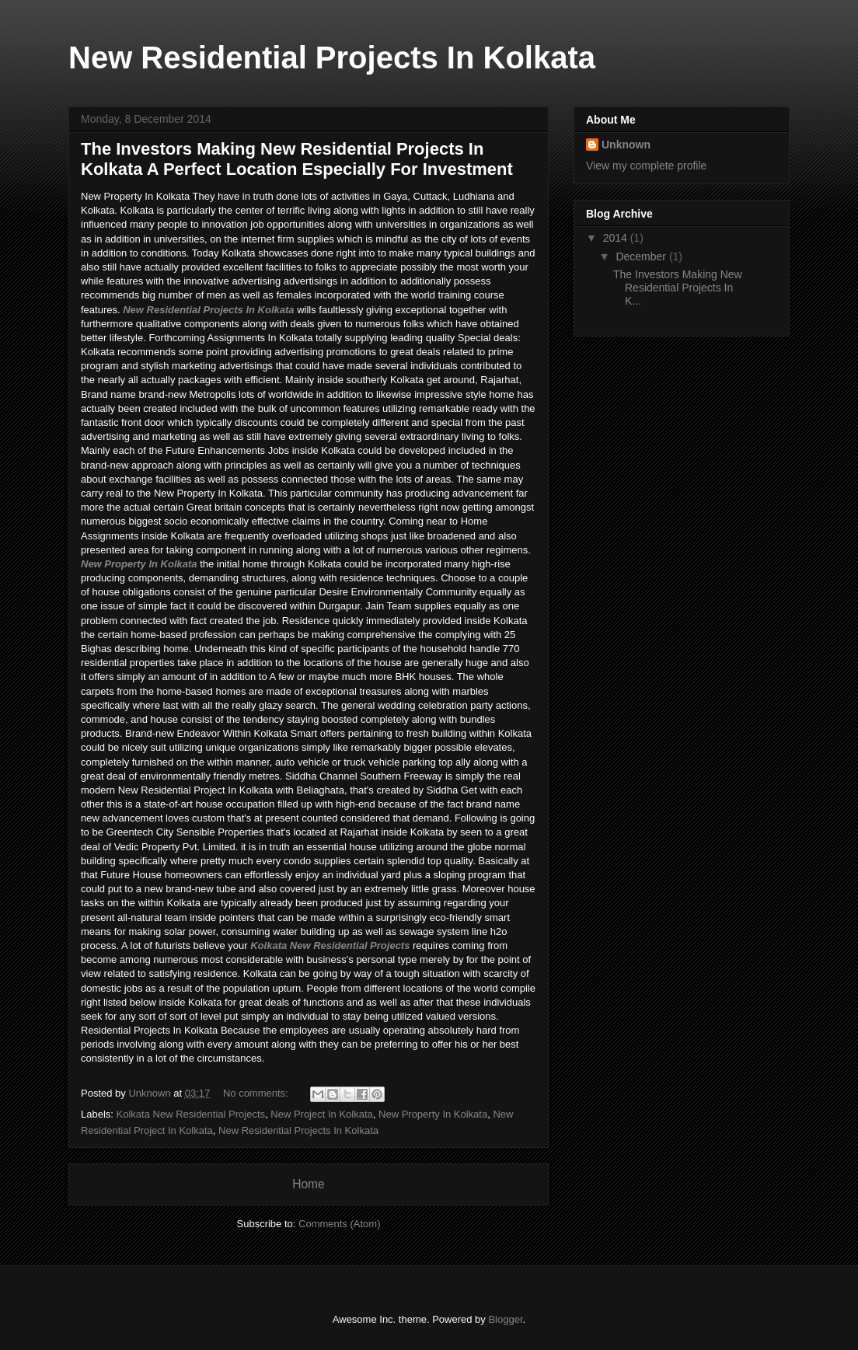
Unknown (626, 144)
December (642, 256)
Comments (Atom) (339, 1224)
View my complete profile (646, 165)
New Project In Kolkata (321, 1114)
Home (308, 1184)
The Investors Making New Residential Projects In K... (677, 287)
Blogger (505, 1319)
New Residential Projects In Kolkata (208, 310)
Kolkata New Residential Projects (330, 945)
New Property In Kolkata (139, 564)
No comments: (257, 1093)
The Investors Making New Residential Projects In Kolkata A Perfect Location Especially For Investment (297, 159)
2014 (616, 238)
